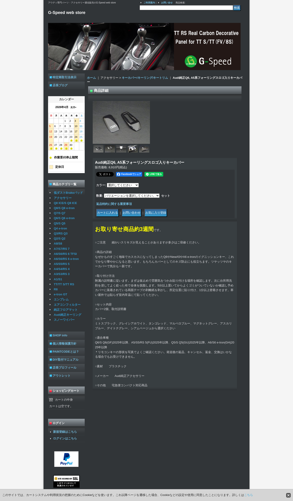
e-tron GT (60, 294)
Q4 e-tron (60, 228)
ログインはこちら (65, 438)
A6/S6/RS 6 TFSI (65, 254)
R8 (56, 289)
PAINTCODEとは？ (66, 351)
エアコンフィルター (67, 304)
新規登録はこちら (65, 431)
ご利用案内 (149, 2)
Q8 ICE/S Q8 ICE (65, 203)
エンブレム (61, 299)
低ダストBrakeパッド (68, 192)
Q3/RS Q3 (61, 233)
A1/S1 (58, 279)
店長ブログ (60, 85)
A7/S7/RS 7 (62, 248)
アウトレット (62, 375)
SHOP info (60, 335)
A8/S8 (58, 243)
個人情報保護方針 (64, 343)
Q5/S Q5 (59, 223)
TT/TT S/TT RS (64, 284)
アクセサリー (63, 198)
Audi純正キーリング (67, 314)
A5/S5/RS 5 (62, 264)
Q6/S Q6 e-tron (64, 218)
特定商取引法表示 (64, 77)
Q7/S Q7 (59, 213)
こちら (248, 495)
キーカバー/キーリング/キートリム (145, 77)
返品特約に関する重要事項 (114, 204)
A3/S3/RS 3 (62, 274)
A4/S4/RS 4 (62, 269)
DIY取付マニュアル (66, 359)
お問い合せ (167, 2)
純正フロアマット (66, 309)
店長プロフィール (64, 367)
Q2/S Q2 (59, 238)
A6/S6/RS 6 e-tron (66, 259)
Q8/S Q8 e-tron (64, 208)
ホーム (91, 77)
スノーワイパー (64, 319)
